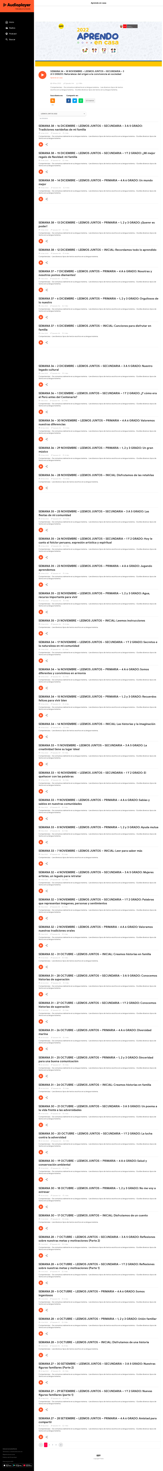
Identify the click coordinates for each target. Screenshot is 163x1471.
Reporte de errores (9, 1454)
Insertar (90, 101)
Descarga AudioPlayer (10, 1449)
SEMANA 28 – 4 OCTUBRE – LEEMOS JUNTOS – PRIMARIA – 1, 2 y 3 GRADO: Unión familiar (98, 1319)
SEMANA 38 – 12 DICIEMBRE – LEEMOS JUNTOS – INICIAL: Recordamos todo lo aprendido (97, 250)
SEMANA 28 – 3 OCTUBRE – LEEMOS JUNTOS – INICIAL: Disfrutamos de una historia (94, 1342)
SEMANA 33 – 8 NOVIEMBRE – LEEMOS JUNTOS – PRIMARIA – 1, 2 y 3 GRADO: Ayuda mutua (98, 827)
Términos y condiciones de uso (12, 1451)
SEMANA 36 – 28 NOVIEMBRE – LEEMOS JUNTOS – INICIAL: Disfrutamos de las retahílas (96, 475)
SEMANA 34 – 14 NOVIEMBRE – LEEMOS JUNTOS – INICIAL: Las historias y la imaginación (97, 724)
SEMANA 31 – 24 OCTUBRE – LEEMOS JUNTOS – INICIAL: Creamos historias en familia (95, 1085)
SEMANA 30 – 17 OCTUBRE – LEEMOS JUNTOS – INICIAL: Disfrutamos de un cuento (93, 1215)
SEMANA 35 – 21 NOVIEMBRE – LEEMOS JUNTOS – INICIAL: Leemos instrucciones (92, 620)
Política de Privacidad (10, 1457)
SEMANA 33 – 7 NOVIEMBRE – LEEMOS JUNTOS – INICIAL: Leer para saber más (90, 851)
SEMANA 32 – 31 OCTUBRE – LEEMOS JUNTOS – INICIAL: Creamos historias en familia (95, 954)
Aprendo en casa (56, 78)
